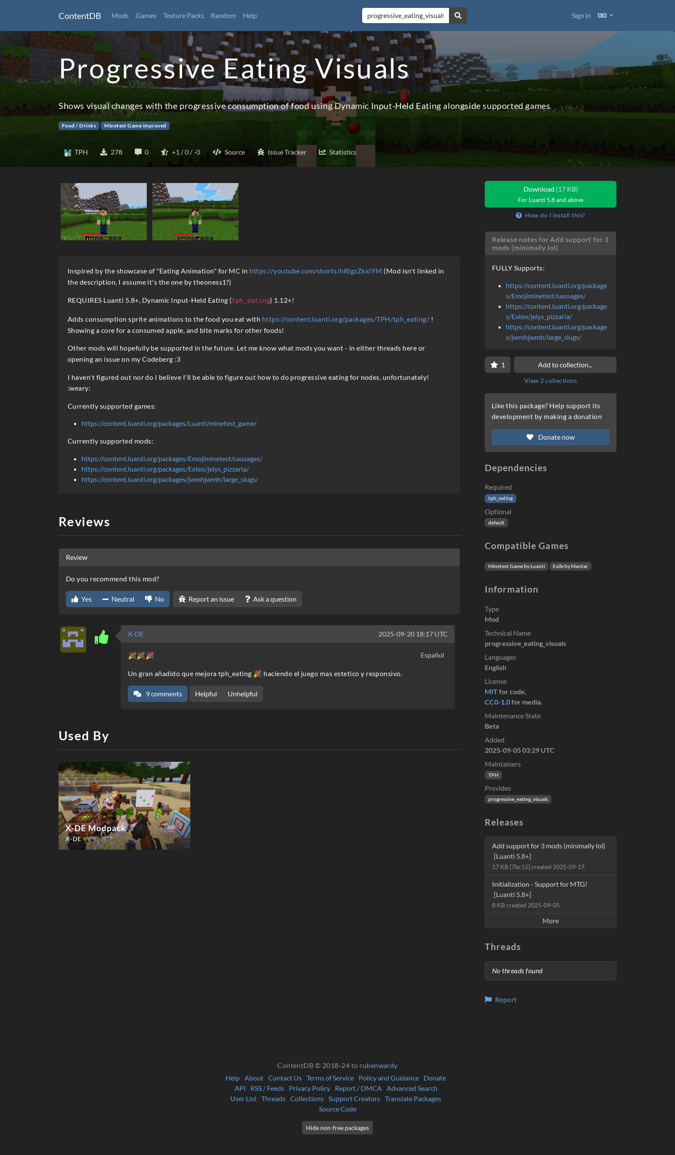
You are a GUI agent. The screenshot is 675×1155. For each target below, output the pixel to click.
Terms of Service (330, 1078)
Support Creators (354, 1098)
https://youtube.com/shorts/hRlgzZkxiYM (315, 271)
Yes (81, 599)
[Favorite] (498, 365)
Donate (435, 1078)
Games (146, 15)
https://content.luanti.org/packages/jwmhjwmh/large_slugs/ (169, 479)
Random (223, 15)
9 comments (157, 693)
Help (250, 15)
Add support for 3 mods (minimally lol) (548, 855)
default (496, 522)
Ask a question (271, 599)
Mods (120, 15)
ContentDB (80, 15)
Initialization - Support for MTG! (539, 894)
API (240, 1088)
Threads (273, 1098)
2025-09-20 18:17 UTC (413, 634)
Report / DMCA (358, 1088)
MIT (491, 691)
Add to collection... (565, 364)
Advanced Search (412, 1088)
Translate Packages (413, 1098)
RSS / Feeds (267, 1088)
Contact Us (285, 1078)
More (550, 920)
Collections (307, 1098)
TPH (493, 775)
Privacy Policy (309, 1088)
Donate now (550, 437)
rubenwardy (378, 1065)
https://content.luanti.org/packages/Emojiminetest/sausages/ (172, 458)
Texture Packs (183, 15)
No (154, 599)
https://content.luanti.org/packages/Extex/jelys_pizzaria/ (165, 469)
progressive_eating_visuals (518, 799)
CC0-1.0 (497, 702)
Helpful (206, 693)
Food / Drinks (79, 125)
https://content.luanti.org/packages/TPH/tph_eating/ (345, 319)
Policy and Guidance (389, 1078)
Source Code (337, 1109)
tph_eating (500, 498)
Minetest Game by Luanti (516, 566)
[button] (605, 15)
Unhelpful (242, 693)
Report (501, 999)
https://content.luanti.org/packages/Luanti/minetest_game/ (169, 423)
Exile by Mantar (570, 566)
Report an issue (206, 599)
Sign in (581, 15)
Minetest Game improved (135, 125)
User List (243, 1098)
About (254, 1078)
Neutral (118, 599)
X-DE (136, 634)
